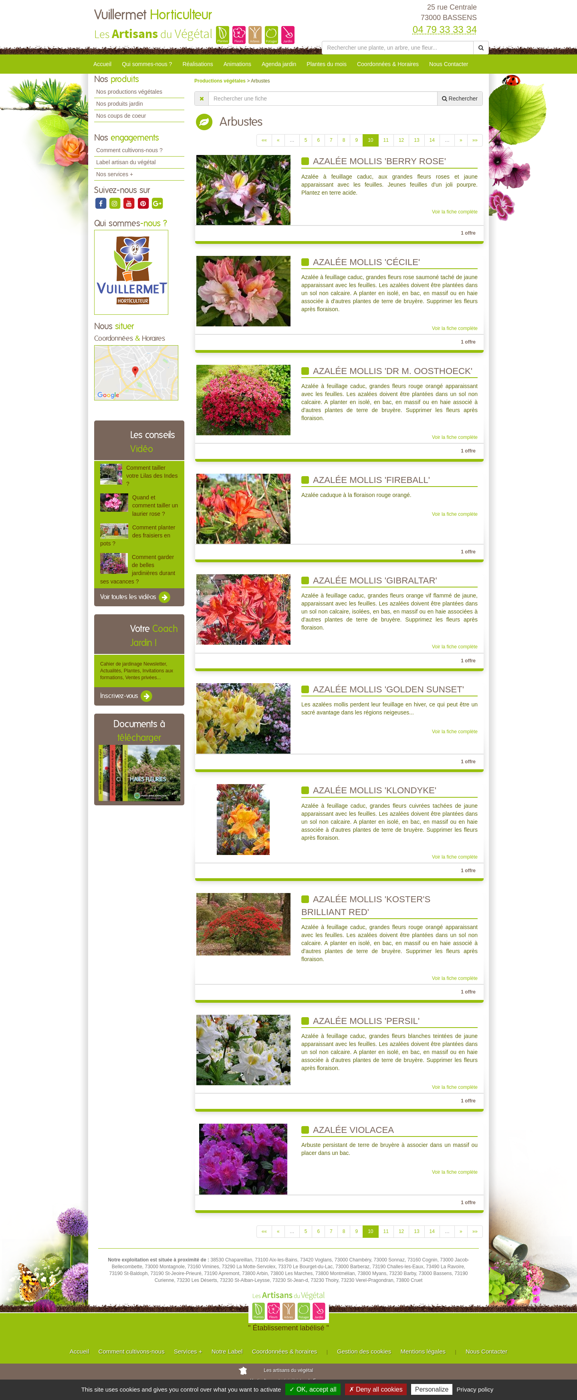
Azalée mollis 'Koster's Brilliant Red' (365, 905)
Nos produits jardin (119, 104)
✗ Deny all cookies (376, 1389)
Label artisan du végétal (126, 162)
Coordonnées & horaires (284, 1351)
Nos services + (114, 174)
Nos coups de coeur (121, 116)
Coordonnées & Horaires (388, 64)
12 (401, 140)
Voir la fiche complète (455, 212)
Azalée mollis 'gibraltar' (369, 580)
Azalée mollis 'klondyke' (368, 790)
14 (432, 140)
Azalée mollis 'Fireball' (365, 480)
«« (264, 140)
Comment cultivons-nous (132, 1351)
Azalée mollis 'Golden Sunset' (382, 689)
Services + (188, 1351)
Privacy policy (475, 1389)
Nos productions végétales (129, 92)
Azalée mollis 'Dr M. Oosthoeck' (386, 371)
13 (416, 140)
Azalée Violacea (347, 1130)
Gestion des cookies (364, 1351)
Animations (237, 64)
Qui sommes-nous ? (147, 64)
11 (386, 140)
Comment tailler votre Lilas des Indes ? (152, 476)
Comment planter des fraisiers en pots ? (137, 535)
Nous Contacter (448, 64)
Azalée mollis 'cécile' (360, 262)
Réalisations (197, 64)
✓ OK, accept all (312, 1389)
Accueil (102, 64)
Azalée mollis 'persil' (360, 1021)
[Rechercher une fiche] (323, 98)
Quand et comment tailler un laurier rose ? (155, 505)
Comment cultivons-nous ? (129, 150)
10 (370, 140)
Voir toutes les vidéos (135, 597)
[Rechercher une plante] (398, 47)
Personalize (432, 1389)
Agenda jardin (279, 64)
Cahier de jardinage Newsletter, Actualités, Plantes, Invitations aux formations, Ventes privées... (136, 670)
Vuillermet (153, 15)
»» (475, 140)
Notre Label (227, 1351)
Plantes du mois (327, 64)
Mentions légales (423, 1351)
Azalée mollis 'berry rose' (373, 161)
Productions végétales (220, 81)
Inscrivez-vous (126, 696)
